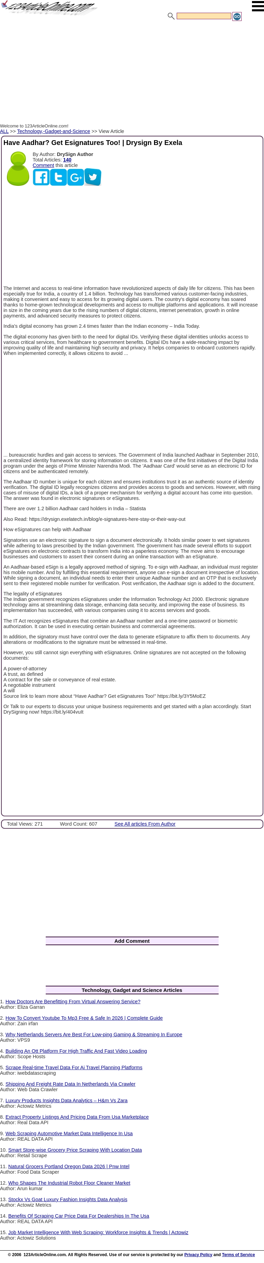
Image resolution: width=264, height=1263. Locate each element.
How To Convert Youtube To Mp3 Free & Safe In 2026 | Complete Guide (84, 1018)
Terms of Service (238, 1254)
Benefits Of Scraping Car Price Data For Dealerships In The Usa (78, 1216)
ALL (4, 131)
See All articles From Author (145, 824)
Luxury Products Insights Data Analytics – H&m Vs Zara (67, 1100)
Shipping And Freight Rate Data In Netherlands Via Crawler (70, 1084)
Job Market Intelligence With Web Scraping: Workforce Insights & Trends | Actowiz (98, 1232)
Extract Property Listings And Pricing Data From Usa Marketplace (77, 1117)
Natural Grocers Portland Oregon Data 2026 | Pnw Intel (69, 1166)
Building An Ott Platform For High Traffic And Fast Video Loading (76, 1051)
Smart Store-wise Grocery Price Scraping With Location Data (75, 1150)
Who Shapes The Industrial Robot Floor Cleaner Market (69, 1183)
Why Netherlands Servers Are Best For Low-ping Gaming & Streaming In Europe (94, 1034)
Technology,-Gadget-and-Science (53, 131)
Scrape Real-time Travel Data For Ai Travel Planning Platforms (74, 1067)
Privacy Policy (198, 1254)
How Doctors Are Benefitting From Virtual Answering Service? (73, 1001)
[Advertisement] (132, 73)
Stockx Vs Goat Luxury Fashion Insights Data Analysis (67, 1199)
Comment (43, 165)
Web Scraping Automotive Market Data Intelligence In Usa (69, 1133)
